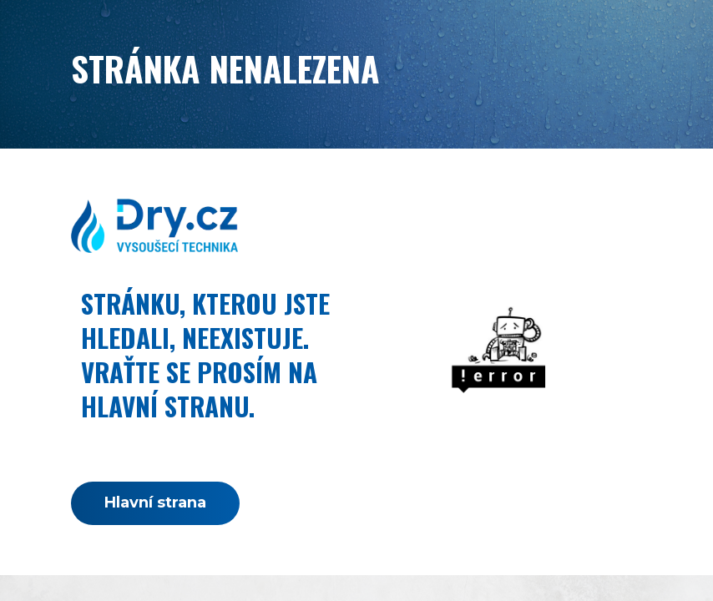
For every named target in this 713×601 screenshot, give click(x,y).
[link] (154, 226)
